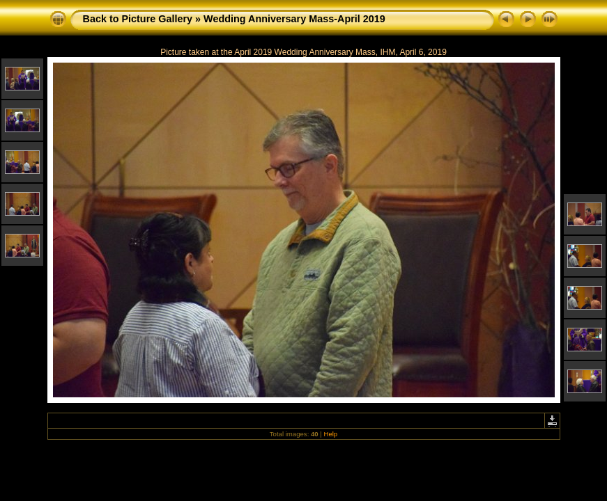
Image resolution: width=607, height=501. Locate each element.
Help (330, 434)
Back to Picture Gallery (138, 18)
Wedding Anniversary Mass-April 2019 (294, 18)
